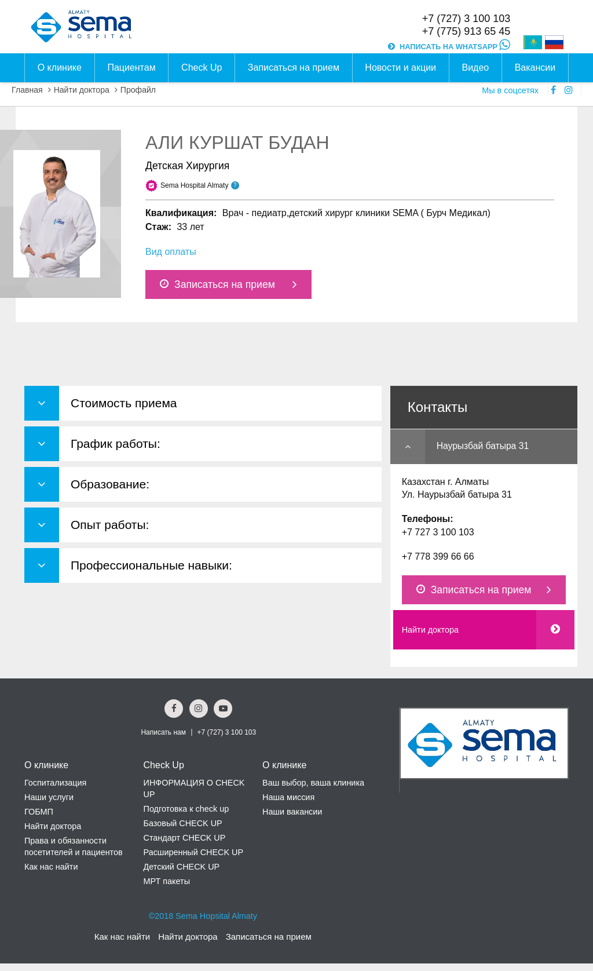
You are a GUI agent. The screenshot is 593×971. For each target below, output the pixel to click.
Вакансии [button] (535, 67)
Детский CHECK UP (182, 866)
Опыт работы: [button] (110, 524)
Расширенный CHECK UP (194, 852)
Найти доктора (81, 89)
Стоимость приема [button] (124, 403)
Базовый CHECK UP (183, 823)
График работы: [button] (115, 443)
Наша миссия (288, 797)
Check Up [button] (201, 67)
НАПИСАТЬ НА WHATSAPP (455, 46)
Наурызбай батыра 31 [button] (483, 446)
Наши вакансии (292, 811)
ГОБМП (38, 811)
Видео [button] (475, 67)
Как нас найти (51, 866)
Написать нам (163, 732)
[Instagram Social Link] (198, 708)
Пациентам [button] (131, 67)
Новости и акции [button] (400, 67)
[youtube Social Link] (223, 708)
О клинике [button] (60, 67)
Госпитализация (55, 782)
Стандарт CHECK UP (185, 837)
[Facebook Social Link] (173, 708)
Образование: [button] (110, 484)
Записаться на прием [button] (293, 67)
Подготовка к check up (186, 808)
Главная (27, 89)
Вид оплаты (170, 252)
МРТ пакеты (167, 881)
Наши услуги (49, 797)
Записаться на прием (217, 284)
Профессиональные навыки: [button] (151, 565)
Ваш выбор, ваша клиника (313, 782)
